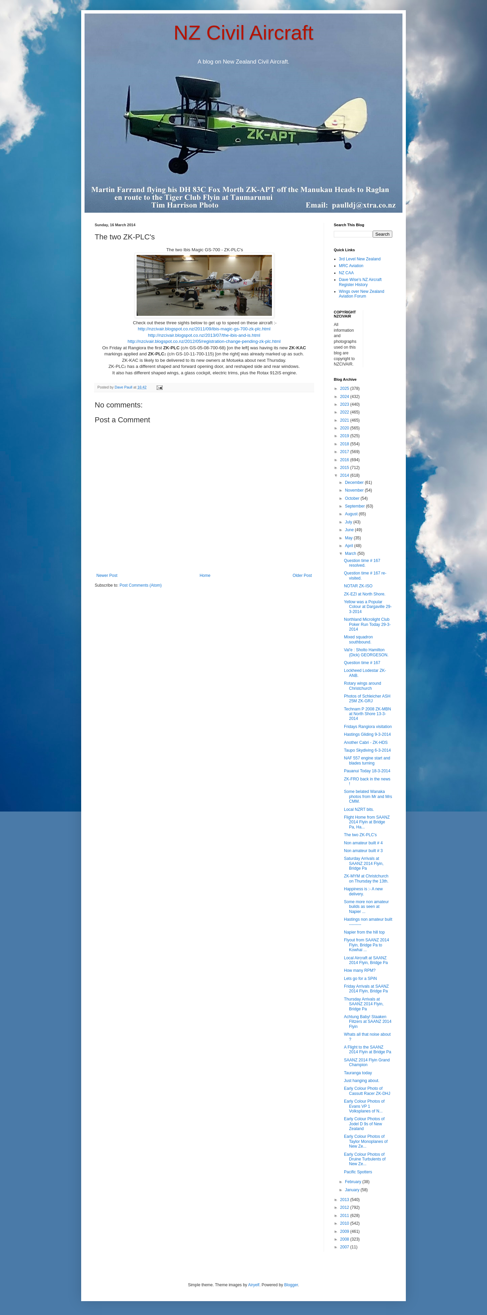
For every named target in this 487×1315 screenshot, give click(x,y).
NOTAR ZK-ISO (358, 586)
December (355, 482)
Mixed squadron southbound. (358, 639)
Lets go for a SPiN (360, 978)
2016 (345, 459)
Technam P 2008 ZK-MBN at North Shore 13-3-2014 (367, 714)
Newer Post (106, 575)
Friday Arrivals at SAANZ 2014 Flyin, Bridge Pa (366, 988)
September (355, 506)
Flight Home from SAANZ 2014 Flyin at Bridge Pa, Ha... (367, 822)
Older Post (302, 575)
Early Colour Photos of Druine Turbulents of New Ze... (365, 1159)
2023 (345, 404)
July (349, 522)
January (353, 1190)
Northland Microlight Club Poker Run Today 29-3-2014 (367, 624)
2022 (345, 412)
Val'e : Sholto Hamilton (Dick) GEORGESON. (366, 652)
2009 (345, 1231)
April (349, 545)
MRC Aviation (351, 265)
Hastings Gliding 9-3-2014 (367, 734)
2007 (345, 1247)
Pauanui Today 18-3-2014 (367, 771)
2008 (345, 1239)
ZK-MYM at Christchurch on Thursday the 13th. (366, 878)
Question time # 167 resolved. (362, 563)
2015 (345, 467)
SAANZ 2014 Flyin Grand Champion (367, 1062)
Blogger (291, 1285)
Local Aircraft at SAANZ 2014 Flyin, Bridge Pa (366, 960)
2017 (345, 451)
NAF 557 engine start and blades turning (367, 760)
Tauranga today (358, 1073)
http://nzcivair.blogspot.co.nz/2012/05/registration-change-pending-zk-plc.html (203, 341)
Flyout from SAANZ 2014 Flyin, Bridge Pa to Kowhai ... (366, 945)
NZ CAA (346, 273)
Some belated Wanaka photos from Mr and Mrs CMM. (368, 796)
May (349, 538)
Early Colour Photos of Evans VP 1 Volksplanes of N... (364, 1106)
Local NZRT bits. (359, 809)
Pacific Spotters (358, 1172)
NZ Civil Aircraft (243, 32)
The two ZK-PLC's (360, 834)
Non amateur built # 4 (363, 843)
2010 (345, 1223)
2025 (345, 388)
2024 (345, 396)
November (355, 490)
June (350, 529)
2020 (345, 428)
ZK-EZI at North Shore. (365, 594)
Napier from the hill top (364, 932)
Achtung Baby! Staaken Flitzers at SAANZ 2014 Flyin (367, 1021)
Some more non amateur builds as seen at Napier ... (366, 906)
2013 (345, 1199)
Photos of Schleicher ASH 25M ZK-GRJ (367, 698)
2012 (345, 1207)
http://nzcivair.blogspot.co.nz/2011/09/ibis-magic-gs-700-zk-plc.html (204, 328)
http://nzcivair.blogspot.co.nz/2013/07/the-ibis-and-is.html (204, 335)
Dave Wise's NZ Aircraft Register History (360, 282)
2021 (345, 420)
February (353, 1181)
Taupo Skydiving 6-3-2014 (367, 750)
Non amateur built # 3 (363, 850)
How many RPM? (359, 970)
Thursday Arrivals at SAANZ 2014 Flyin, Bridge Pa (364, 1004)
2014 (345, 475)
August (352, 514)
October (353, 498)
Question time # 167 (362, 662)
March (351, 553)
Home (205, 575)
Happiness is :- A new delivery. (363, 891)
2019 (345, 435)
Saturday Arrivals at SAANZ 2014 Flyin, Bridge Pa (364, 863)
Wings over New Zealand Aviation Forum (361, 294)
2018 (345, 444)
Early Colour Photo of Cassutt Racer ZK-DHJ (367, 1091)
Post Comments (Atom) (140, 585)
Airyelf (253, 1285)
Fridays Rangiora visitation (368, 726)
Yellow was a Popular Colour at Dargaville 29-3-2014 (368, 607)
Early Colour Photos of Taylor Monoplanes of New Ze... (366, 1141)
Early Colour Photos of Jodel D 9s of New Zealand (364, 1124)
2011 (345, 1215)
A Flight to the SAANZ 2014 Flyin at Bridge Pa (367, 1049)
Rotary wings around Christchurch (362, 685)
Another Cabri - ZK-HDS (366, 742)
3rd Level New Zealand (359, 259)
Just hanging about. (361, 1080)
